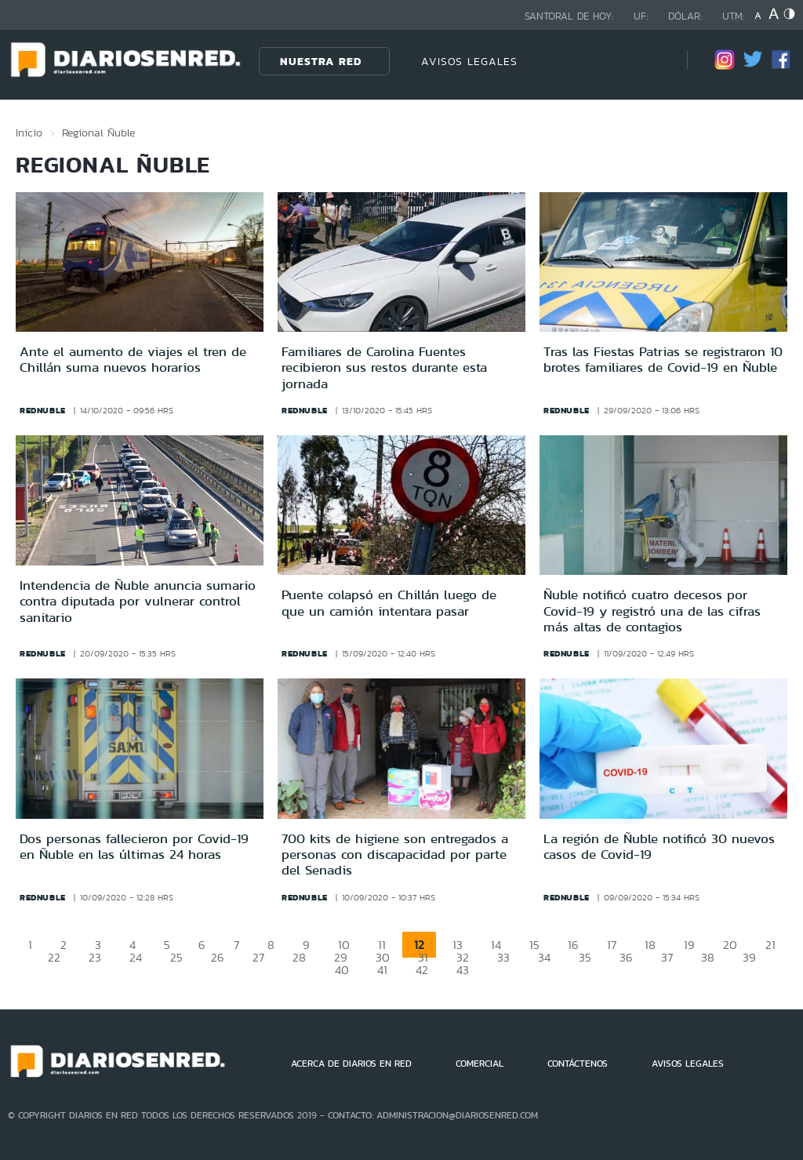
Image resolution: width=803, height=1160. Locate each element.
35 (585, 957)
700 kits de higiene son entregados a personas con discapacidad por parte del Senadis (395, 854)
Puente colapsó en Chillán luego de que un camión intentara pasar (389, 602)
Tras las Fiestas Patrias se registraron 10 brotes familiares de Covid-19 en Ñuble (663, 359)
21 (770, 944)
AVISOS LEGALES (469, 61)
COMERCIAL (479, 1063)
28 (299, 957)
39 (749, 957)
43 (462, 970)
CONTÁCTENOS (577, 1063)
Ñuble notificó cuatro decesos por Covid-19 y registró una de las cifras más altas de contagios (652, 610)
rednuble (43, 410)
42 (422, 970)
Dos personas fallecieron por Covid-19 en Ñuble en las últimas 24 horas (134, 846)
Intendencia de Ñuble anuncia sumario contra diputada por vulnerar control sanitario (138, 601)
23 (95, 957)
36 (626, 957)
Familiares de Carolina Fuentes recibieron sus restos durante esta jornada (384, 367)
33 (503, 957)
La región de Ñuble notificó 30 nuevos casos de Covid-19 (659, 846)
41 (382, 970)
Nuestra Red (321, 61)
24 (135, 957)
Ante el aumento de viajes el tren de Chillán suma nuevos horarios (133, 359)
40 (342, 970)
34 (544, 957)
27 (258, 957)
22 (54, 957)
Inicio (29, 132)
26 (217, 957)
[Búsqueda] (651, 61)
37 (667, 957)
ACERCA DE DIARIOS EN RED (351, 1063)
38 (707, 957)
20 (730, 944)
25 (176, 957)
